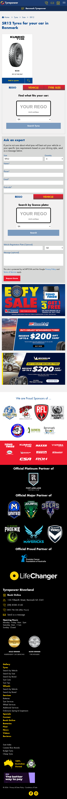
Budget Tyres (8, 751)
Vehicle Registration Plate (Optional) (18, 244)
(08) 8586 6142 (15, 605)
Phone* (7, 171)
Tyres (5, 667)
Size (5, 155)
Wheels (6, 686)
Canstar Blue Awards (11, 748)
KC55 (17, 71)
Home (5, 17)
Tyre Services (8, 701)
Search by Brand (9, 676)
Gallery (6, 664)
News (6, 730)
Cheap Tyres (8, 754)
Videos (6, 733)
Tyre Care (7, 680)
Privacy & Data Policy (17, 787)
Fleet (5, 726)
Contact (6, 717)
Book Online (9, 720)
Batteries (6, 698)
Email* (6, 179)
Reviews (7, 736)
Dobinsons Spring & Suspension (15, 711)
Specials (7, 714)
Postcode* (8, 187)
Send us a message (16, 614)
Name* (7, 163)
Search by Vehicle (10, 670)
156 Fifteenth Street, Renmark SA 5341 (25, 600)
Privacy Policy (50, 269)
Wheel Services (9, 704)
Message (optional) (11, 252)
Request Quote (12, 278)
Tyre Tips (6, 683)
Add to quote (13, 80)
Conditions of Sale (31, 787)
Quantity (48, 155)
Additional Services (10, 707)
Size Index (7, 744)
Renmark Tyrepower (33, 8)
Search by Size (9, 673)
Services (7, 695)
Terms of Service (10, 272)
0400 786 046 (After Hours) (18, 610)
